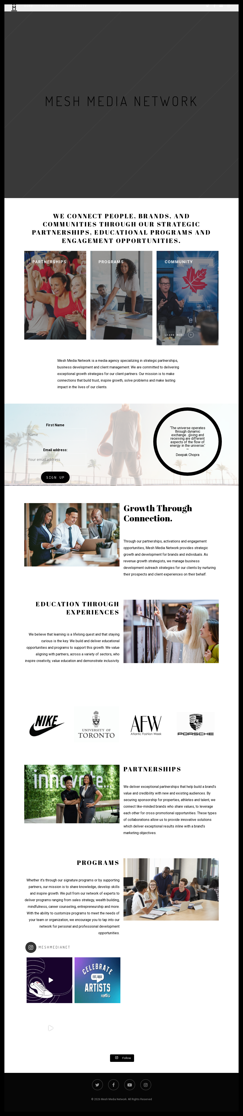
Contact (50, 10)
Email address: (55, 450)
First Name (55, 425)
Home (28, 10)
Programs (111, 261)
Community (77, 10)
